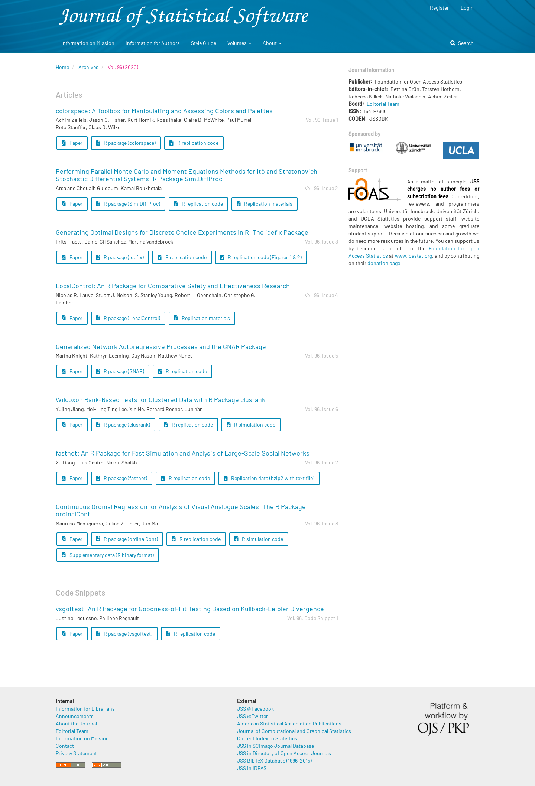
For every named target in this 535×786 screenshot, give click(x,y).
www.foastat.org (413, 255)
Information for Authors (153, 43)
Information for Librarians (85, 708)
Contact (65, 746)
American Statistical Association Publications (289, 723)
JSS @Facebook (255, 708)
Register (439, 7)
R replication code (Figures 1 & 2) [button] (261, 257)
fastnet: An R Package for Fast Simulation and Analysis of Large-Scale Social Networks (182, 453)
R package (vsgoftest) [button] (124, 633)
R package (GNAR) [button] (120, 371)
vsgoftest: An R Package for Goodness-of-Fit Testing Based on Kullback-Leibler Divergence (190, 608)
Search (462, 43)
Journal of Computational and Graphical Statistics (294, 731)
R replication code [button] (193, 143)
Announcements (75, 716)
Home (62, 67)
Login (467, 7)
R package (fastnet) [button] (121, 478)
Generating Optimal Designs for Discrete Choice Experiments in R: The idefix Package (182, 232)
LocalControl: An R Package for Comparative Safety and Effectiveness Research (173, 285)
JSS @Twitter (252, 716)
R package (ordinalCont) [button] (127, 539)
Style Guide (203, 43)
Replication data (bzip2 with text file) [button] (269, 478)
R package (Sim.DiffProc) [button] (128, 203)
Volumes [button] (239, 43)
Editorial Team (383, 104)
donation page (383, 263)
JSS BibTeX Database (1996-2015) (274, 760)
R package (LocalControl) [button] (128, 318)
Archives (88, 67)
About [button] (272, 43)
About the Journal (76, 723)
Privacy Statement (76, 753)
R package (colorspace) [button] (126, 143)
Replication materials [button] (265, 203)
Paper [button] (72, 143)
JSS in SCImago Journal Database (275, 746)
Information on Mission (87, 43)
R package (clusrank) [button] (123, 424)
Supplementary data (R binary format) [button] (108, 555)
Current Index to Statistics (267, 738)
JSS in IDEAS (251, 768)
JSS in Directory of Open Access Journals (284, 753)
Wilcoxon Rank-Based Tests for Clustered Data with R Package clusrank (160, 399)
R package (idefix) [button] (120, 257)
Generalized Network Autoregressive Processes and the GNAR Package (161, 346)
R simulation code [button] (251, 424)
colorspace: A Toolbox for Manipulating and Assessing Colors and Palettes (164, 111)
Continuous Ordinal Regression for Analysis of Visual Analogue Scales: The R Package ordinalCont (181, 510)
